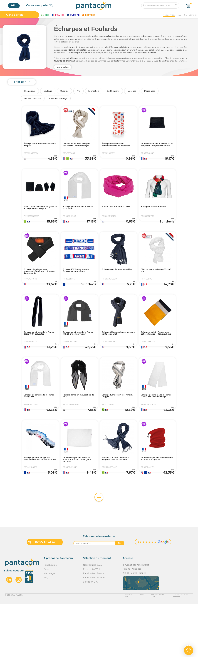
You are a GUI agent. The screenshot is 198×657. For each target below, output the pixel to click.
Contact (192, 15)
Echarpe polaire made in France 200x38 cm (78, 217)
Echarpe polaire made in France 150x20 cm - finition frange (157, 434)
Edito (13, 5)
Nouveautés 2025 (92, 618)
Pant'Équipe (50, 618)
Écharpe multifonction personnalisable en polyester (116, 146)
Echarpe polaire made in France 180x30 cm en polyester (78, 362)
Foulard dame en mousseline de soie (75, 432)
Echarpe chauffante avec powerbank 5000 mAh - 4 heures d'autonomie (40, 290)
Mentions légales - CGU (151, 648)
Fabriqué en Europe (93, 631)
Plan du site (121, 648)
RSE (185, 15)
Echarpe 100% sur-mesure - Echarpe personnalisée (74, 290)
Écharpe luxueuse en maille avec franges (37, 145)
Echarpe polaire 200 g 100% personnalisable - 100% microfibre (38, 505)
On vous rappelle (40, 5)
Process (48, 622)
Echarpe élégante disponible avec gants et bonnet (117, 362)
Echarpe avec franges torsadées (115, 289)
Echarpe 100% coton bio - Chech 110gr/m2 (118, 432)
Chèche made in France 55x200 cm (156, 289)
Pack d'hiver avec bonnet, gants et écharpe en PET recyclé (40, 218)
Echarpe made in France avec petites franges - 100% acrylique (156, 362)
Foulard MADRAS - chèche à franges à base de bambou (117, 505)
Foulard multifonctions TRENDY (116, 217)
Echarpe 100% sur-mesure (152, 217)
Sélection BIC (90, 635)
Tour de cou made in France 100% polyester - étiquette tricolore (156, 146)
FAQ (179, 15)
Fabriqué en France (93, 626)
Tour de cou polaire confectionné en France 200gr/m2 (156, 505)
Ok (119, 597)
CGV (134, 648)
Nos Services (169, 15)
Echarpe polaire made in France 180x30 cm (39, 432)
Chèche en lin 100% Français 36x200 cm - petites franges (76, 146)
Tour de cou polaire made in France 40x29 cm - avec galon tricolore (79, 505)
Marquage (49, 626)
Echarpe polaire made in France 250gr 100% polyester (39, 362)
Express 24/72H (91, 622)
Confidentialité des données (180, 648)
